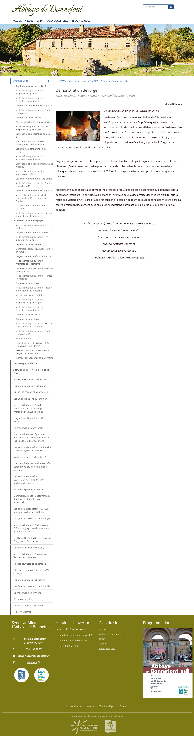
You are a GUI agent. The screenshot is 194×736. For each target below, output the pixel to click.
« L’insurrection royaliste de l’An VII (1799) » (31, 572)
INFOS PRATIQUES (80, 20)
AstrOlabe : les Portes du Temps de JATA (31, 371)
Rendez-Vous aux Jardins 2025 (31, 86)
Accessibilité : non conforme (81, 706)
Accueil (103, 629)
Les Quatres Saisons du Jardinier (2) (31, 518)
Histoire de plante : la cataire (28, 489)
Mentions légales (107, 706)
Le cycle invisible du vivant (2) (28, 427)
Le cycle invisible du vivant (27, 592)
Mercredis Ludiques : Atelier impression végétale (30, 173)
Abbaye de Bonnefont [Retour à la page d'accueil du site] (47, 9)
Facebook (32, 662)
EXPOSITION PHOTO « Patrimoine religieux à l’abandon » (32, 352)
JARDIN (40, 20)
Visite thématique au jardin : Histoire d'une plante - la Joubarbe (34, 289)
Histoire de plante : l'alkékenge (29, 579)
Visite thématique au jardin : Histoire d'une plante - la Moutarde (34, 325)
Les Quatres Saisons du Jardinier (30, 398)
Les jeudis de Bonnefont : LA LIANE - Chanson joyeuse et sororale (32, 449)
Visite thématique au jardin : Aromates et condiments (30, 99)
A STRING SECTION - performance (30, 379)
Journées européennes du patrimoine (34, 357)
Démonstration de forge (28, 283)
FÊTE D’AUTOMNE (22, 612)
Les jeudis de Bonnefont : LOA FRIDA (28, 420)
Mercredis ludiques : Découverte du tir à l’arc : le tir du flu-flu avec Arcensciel (31, 499)
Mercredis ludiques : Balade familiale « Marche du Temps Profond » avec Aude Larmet (28, 408)
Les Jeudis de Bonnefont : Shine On (33, 256)
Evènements (75, 81)
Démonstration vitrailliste (28, 117)
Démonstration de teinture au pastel (34, 105)
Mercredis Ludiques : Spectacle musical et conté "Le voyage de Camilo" (31, 198)
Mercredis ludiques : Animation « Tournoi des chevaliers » (30, 555)
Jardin (102, 638)
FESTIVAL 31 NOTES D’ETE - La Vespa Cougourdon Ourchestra (32, 539)
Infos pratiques (107, 648)
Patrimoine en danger (24, 599)
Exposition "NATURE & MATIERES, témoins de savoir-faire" (32, 344)
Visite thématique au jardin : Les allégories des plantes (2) (32, 128)
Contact (123, 706)
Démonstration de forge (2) (29, 220)
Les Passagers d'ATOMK (25, 363)
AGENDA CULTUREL (57, 20)
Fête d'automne (23, 338)
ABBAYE (29, 20)
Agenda (103, 643)
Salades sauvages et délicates (28, 605)
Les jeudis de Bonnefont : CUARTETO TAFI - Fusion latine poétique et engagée (28, 480)
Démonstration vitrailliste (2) (30, 244)
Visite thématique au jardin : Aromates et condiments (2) (30, 158)
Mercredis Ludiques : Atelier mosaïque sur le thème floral (30, 143)
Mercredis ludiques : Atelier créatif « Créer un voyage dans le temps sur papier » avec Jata (31, 528)
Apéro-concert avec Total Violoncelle (34, 122)
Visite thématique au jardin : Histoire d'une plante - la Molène (34, 214)
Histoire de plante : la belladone (29, 385)
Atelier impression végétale (29, 295)
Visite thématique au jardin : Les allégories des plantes (32, 92)
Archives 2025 (91, 81)
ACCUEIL (17, 20)
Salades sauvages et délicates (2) (29, 457)
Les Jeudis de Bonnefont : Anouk (32, 232)
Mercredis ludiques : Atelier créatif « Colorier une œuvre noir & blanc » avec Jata (31, 467)
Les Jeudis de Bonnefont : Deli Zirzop (34, 178)
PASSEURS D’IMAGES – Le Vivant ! (30, 392)
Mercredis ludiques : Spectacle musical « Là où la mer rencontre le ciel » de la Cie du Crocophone (31, 437)
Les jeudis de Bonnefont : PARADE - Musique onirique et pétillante (31, 510)
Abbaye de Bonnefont (110, 634)
